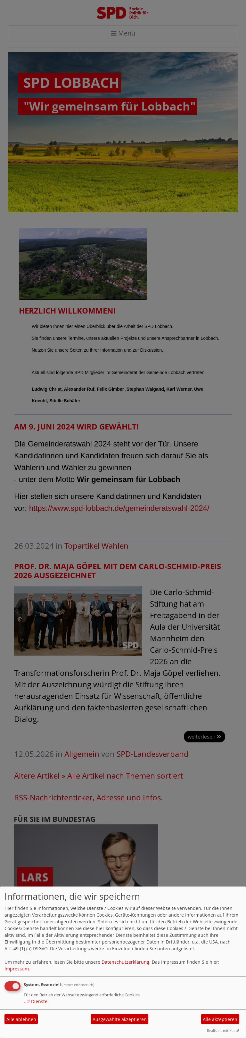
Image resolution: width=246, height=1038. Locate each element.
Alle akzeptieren (220, 1019)
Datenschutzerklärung (125, 962)
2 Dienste (35, 1001)
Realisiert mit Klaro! (223, 1030)
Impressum (16, 969)
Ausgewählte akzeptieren (120, 1019)
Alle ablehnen (21, 1019)
